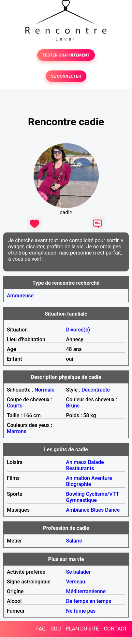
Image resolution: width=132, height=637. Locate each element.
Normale (44, 390)
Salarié (74, 541)
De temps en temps (88, 601)
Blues (97, 510)
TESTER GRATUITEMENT (66, 55)
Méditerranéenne (86, 591)
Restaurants (80, 468)
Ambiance (78, 510)
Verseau (75, 582)
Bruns (73, 406)
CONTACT (115, 629)
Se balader (78, 572)
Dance (112, 510)
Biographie (78, 484)
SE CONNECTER (66, 76)
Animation (78, 478)
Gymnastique (81, 500)
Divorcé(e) (78, 330)
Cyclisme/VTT (102, 494)
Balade (96, 462)
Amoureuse (20, 296)
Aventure (101, 478)
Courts (14, 406)
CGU (56, 629)
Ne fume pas (81, 611)
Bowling (75, 494)
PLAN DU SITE (82, 629)
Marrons (16, 431)
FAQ (41, 629)
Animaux (76, 462)
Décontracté (95, 390)
